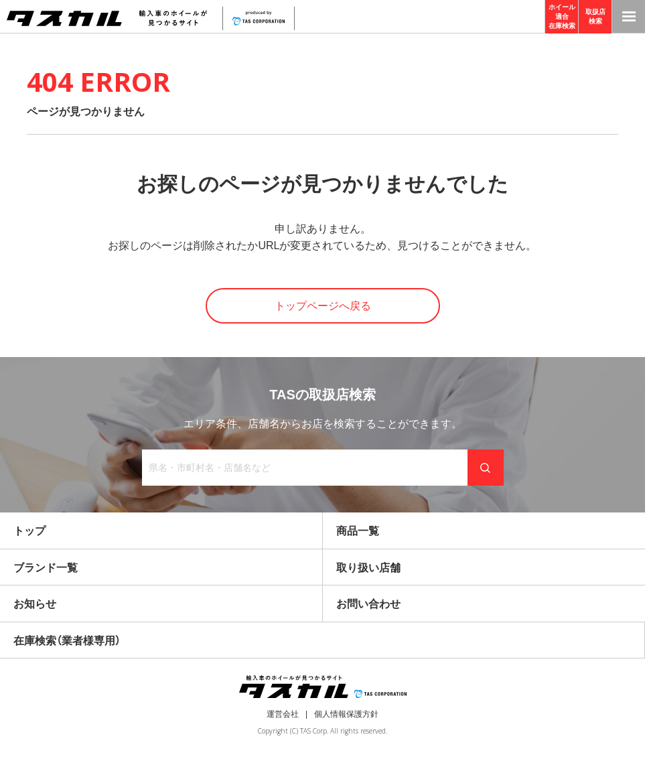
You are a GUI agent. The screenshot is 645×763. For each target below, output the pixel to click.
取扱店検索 (595, 16)
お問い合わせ (368, 604)
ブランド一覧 (45, 567)
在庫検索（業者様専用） (67, 640)
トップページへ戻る (323, 305)
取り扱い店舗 (368, 567)
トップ (29, 531)
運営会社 (283, 714)
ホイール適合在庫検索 (562, 16)
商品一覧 (357, 531)
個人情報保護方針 (346, 714)
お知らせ (34, 604)
